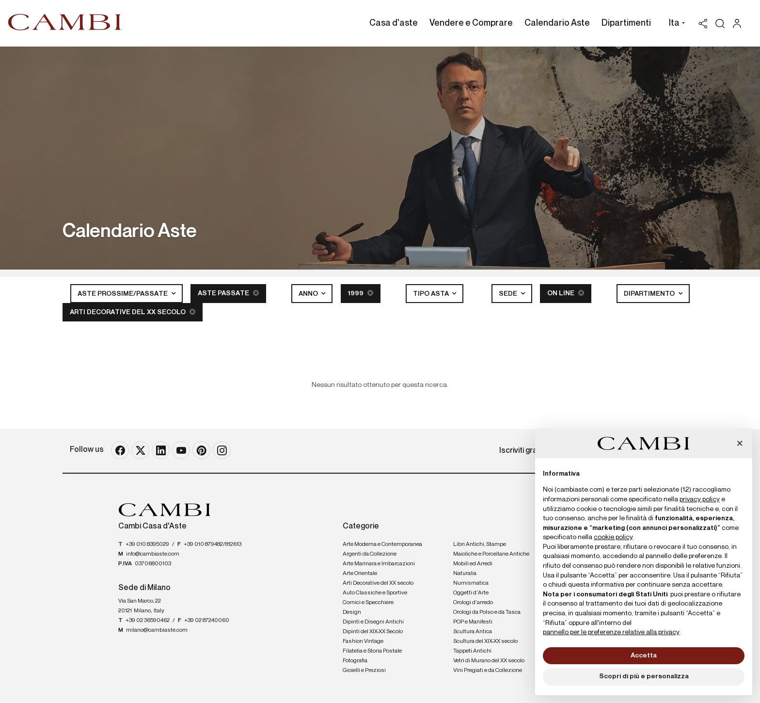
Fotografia (355, 661)
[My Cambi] (739, 23)
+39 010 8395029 (147, 544)
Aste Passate (228, 293)
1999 (360, 293)
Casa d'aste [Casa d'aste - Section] (393, 23)
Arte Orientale (360, 573)
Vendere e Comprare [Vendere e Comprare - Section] (471, 23)
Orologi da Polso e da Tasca (487, 612)
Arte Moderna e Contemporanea (382, 544)
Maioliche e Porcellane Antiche (491, 554)
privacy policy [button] (700, 499)
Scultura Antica (472, 632)
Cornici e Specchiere (368, 603)
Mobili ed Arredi (472, 564)
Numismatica (471, 583)
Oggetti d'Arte (471, 593)
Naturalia (464, 573)
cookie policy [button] (613, 537)
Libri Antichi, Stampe (479, 544)
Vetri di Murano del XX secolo (488, 661)
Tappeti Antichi (472, 651)
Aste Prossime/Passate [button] (123, 293)
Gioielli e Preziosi (364, 670)
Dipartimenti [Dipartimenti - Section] (626, 23)
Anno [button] (309, 293)
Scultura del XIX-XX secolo (485, 641)
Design (352, 612)
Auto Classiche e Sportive (375, 593)
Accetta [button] (644, 655)
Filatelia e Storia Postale (372, 651)
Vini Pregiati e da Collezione (487, 670)
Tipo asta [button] (431, 293)
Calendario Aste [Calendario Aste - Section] (557, 23)
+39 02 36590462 (148, 620)
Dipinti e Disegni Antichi (373, 622)
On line (565, 293)
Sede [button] (509, 293)
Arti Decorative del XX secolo (132, 312)
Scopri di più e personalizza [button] (644, 676)
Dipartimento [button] (650, 293)
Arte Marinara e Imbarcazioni (379, 564)
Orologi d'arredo (473, 603)
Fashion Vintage (363, 641)
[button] (674, 24)
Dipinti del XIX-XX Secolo (373, 632)
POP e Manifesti (472, 622)
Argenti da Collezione (369, 554)
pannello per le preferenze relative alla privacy (611, 632)
